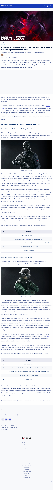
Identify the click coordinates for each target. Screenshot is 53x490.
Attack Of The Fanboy (26, 448)
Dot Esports (27, 440)
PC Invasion (26, 467)
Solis (48, 336)
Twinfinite (26, 444)
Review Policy (13, 427)
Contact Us (12, 425)
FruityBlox (26, 475)
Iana (27, 239)
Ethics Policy (4, 427)
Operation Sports (26, 465)
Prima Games (26, 450)
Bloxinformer (26, 477)
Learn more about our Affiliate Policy (8, 402)
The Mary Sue (26, 469)
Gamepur (26, 446)
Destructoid (26, 459)
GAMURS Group (48, 481)
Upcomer (26, 473)
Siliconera (26, 453)
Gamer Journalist (26, 461)
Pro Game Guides (26, 442)
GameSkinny (26, 463)
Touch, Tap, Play (26, 471)
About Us (3, 425)
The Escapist (26, 455)
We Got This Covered (26, 457)
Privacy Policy (4, 429)
